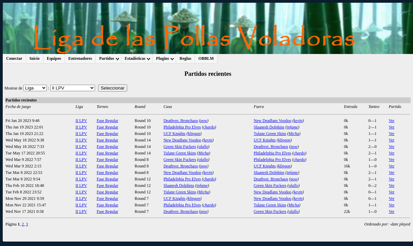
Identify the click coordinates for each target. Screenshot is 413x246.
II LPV (81, 120)
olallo (203, 146)
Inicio (34, 58)
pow (203, 120)
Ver (392, 120)
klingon (194, 133)
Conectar (14, 58)
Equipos (54, 58)
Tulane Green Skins (270, 133)
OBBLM (206, 58)
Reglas (185, 58)
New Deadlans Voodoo (272, 120)
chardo (209, 127)
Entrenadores (80, 58)
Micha (294, 133)
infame (292, 127)
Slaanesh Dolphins (269, 127)
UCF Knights (174, 133)
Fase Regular (107, 120)
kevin (298, 120)
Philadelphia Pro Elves (182, 127)
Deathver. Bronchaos (180, 120)
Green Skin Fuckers (179, 146)
